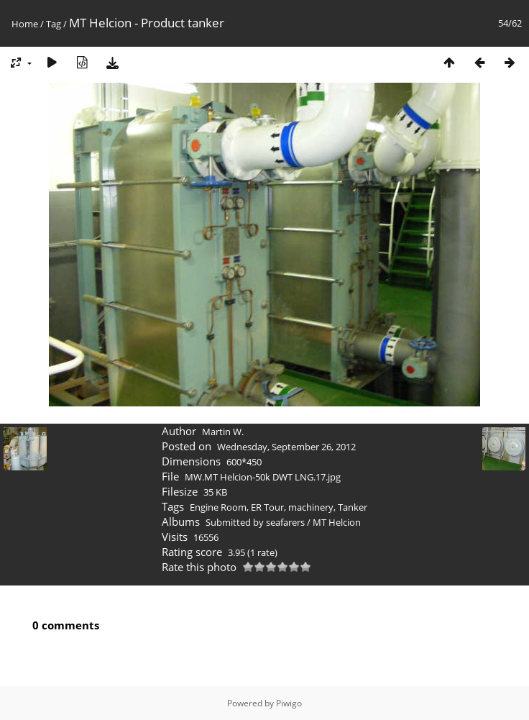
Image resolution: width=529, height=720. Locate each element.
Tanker (352, 507)
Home (25, 23)
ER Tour (267, 507)
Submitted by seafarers (255, 522)
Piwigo (289, 703)
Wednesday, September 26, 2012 (286, 446)
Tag (53, 23)
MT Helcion (337, 522)
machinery (311, 507)
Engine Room (218, 507)
